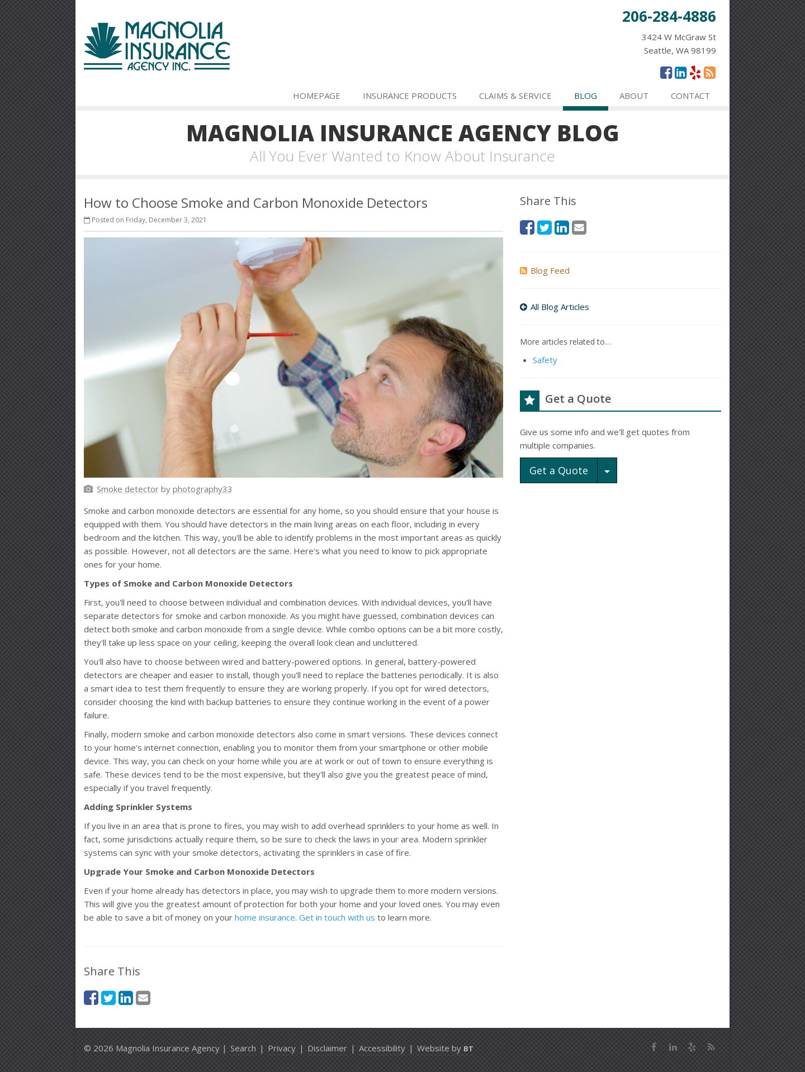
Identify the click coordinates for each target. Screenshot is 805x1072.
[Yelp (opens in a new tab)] (695, 72)
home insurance (265, 917)
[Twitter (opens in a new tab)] (108, 997)
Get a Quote (558, 470)
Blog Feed (545, 270)
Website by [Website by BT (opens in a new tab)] (445, 1048)
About (633, 95)
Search (243, 1048)
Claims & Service (515, 95)
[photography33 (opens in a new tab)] (203, 488)
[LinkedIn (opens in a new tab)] (680, 72)
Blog (585, 95)
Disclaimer (327, 1048)
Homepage (316, 95)
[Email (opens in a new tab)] (143, 997)
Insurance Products (410, 95)
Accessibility (382, 1048)
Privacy (282, 1048)
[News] (710, 72)
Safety (545, 359)
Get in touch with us (337, 917)
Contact (690, 95)
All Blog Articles (554, 306)
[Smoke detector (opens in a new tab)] (128, 488)
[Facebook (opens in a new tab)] (666, 72)
